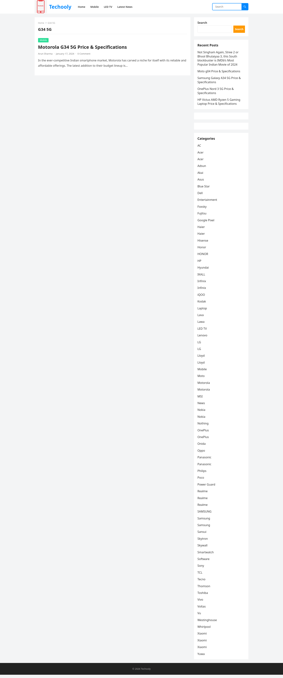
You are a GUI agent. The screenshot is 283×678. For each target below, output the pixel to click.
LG (199, 345)
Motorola (204, 386)
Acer (201, 155)
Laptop (202, 311)
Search (202, 23)
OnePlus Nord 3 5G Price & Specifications (216, 92)
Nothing (203, 426)
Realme (203, 494)
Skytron (203, 542)
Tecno (202, 582)
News (201, 406)
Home (41, 23)
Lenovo (202, 338)
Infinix (202, 284)
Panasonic (205, 460)
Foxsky (202, 210)
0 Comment (84, 53)
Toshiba (203, 596)
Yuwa (201, 657)
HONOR (203, 257)
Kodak (202, 304)
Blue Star (204, 189)
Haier (201, 230)
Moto (201, 379)
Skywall (203, 548)
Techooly (60, 6)
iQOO (201, 298)
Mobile (43, 40)
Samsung (204, 521)
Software (204, 562)
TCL (200, 576)
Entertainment (207, 203)
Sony (201, 569)
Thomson (204, 589)
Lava (201, 318)
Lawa (201, 325)
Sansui (202, 535)
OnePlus (203, 433)
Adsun (202, 169)
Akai (200, 176)
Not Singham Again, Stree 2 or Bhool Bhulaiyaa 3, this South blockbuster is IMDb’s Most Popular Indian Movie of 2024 (218, 59)
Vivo (200, 603)
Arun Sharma (45, 53)
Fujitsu (202, 216)
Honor (202, 250)
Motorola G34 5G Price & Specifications (82, 47)
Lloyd (201, 359)
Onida (202, 447)
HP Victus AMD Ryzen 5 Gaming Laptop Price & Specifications (219, 103)
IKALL (201, 277)
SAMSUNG (205, 515)
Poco (201, 481)
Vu (199, 616)
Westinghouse (207, 623)
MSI (200, 399)
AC (199, 149)
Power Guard (206, 488)
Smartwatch (206, 555)
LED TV (202, 332)
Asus (201, 182)
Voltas (202, 609)
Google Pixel (206, 223)
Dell (200, 196)
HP (200, 264)
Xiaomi (202, 636)
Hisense (203, 244)
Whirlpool (204, 630)
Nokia (202, 413)
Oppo (201, 454)
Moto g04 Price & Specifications (219, 72)
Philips (202, 474)
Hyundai (203, 271)
